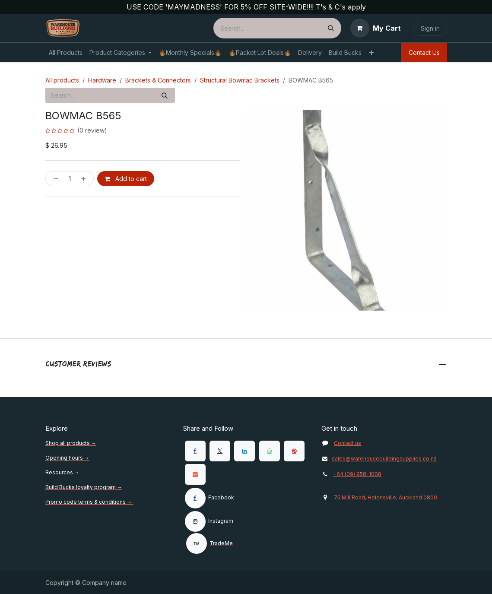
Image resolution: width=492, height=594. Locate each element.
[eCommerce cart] (375, 28)
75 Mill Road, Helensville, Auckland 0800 (385, 497)
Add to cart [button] (126, 178)
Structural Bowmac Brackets (239, 80)
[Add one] (85, 179)
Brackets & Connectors (158, 80)
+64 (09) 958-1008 (357, 474)
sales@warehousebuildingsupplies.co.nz (378, 458)
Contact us (347, 443)
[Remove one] (54, 179)
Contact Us (424, 52)
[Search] (331, 28)
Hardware (102, 80)
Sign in (430, 28)
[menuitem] (65, 52)
